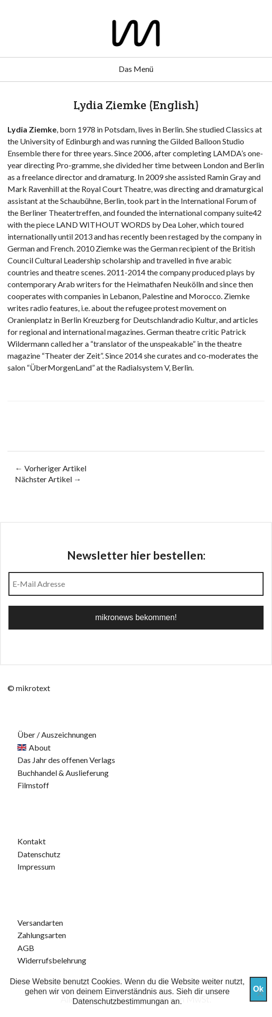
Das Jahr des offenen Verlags (66, 759)
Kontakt (31, 841)
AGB (25, 948)
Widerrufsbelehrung (51, 960)
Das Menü (136, 68)
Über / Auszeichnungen (56, 734)
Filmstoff (33, 785)
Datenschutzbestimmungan (120, 1001)
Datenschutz (39, 854)
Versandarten (40, 922)
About (40, 747)
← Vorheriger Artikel (50, 468)
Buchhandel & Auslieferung (63, 772)
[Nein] (260, 993)
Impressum (36, 866)
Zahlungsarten (41, 935)
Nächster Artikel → (48, 479)
